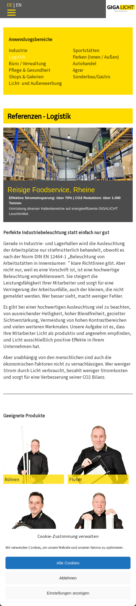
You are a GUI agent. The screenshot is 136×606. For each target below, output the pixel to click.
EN (19, 4)
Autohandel (84, 63)
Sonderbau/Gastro (91, 76)
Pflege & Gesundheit (29, 70)
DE (9, 4)
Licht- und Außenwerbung (35, 83)
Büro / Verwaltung (27, 63)
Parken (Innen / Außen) (96, 56)
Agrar (78, 70)
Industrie (18, 50)
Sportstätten (86, 50)
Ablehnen (68, 578)
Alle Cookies (68, 563)
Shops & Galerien (26, 76)
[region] (67, 175)
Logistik (17, 56)
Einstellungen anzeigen (68, 593)
